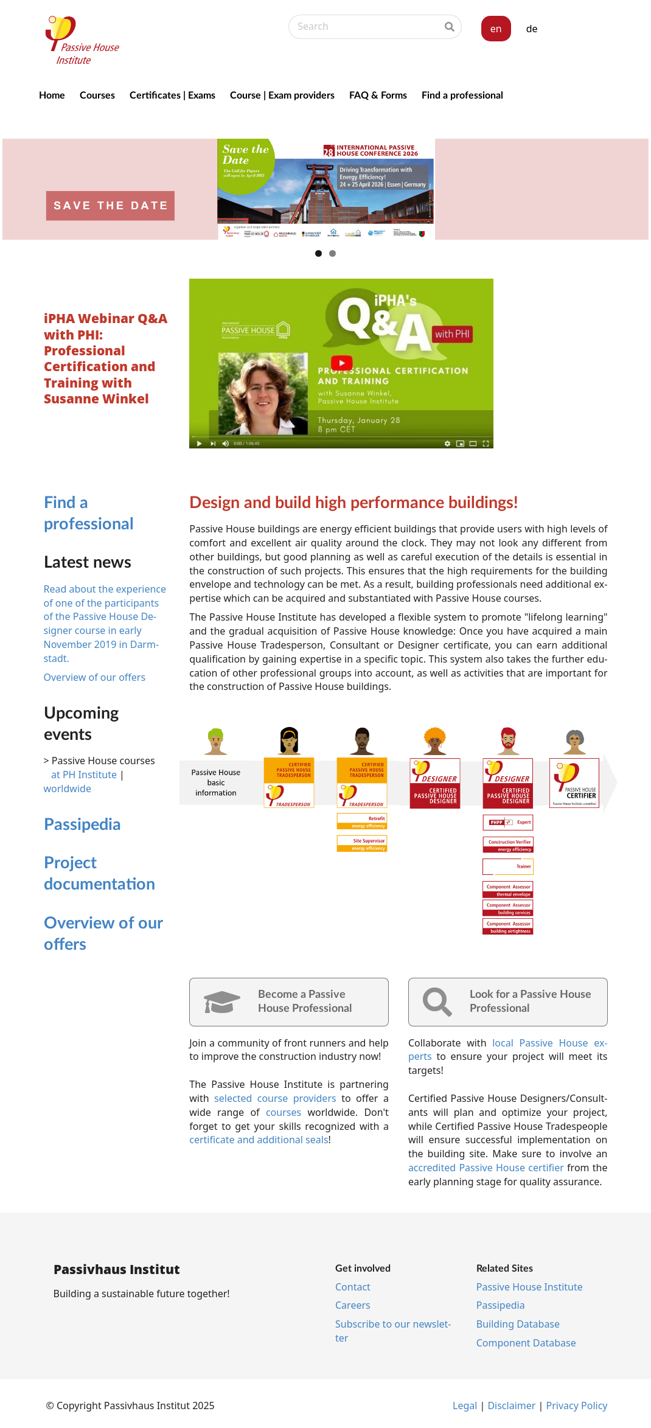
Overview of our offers (95, 677)
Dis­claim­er (511, 1405)
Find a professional (462, 94)
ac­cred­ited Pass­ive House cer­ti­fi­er (486, 1167)
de (532, 28)
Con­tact (353, 1287)
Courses (97, 94)
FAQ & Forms (378, 94)
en (496, 28)
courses (283, 1112)
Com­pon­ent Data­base (526, 1343)
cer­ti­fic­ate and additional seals (258, 1139)
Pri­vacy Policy (577, 1405)
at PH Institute (84, 774)
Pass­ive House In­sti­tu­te (529, 1287)
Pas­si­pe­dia (82, 823)
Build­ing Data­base (518, 1324)
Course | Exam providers (282, 94)
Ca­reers (353, 1305)
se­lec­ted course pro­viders (275, 1098)
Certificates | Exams (172, 94)
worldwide (67, 788)
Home (52, 94)
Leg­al (465, 1405)
